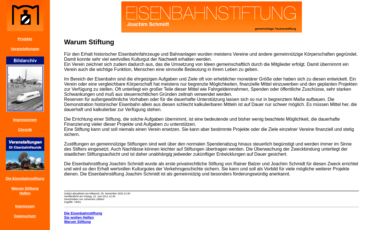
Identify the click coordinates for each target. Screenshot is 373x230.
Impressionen (25, 120)
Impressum (25, 206)
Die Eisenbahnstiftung (25, 178)
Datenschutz (25, 216)
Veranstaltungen (25, 49)
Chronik (25, 129)
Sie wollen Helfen (79, 217)
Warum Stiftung (24, 188)
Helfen (25, 193)
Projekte (25, 39)
